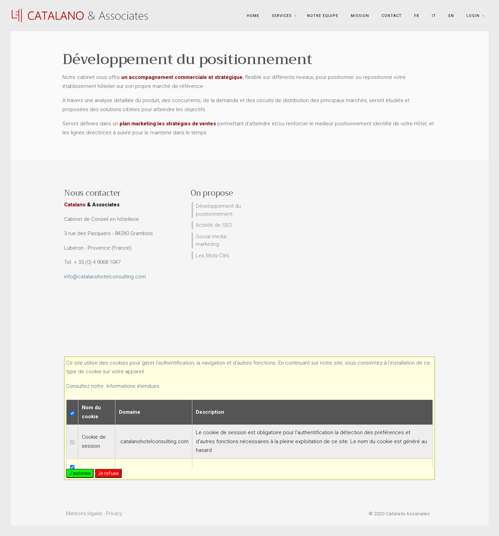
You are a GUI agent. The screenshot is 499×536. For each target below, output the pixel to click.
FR (416, 16)
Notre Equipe (322, 16)
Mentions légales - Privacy (94, 513)
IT (434, 16)
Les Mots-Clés (212, 255)
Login (473, 16)
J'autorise (80, 473)
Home (253, 16)
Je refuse (108, 473)
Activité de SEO (214, 225)
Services (282, 16)
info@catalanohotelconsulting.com (105, 277)
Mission (360, 16)
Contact (392, 16)
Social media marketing (211, 240)
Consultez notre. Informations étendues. (113, 386)
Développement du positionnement (218, 210)
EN (451, 16)
